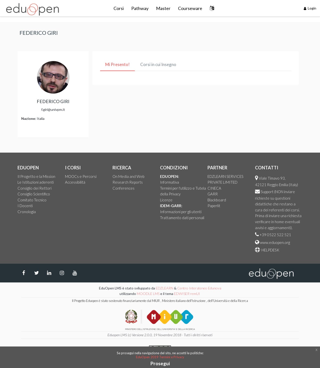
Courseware (190, 8)
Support (267, 191)
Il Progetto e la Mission (36, 176)
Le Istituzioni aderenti (36, 182)
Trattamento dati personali (182, 217)
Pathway (139, 8)
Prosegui (160, 363)
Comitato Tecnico (32, 200)
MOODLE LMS (148, 293)
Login (310, 8)
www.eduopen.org (275, 242)
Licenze (166, 200)
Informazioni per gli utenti (181, 211)
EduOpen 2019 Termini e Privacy (160, 357)
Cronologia (27, 211)
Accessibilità (75, 182)
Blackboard (217, 200)
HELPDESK (270, 250)
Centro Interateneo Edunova (199, 288)
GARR (213, 194)
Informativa (169, 182)
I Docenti (25, 205)
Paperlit (214, 205)
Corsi (119, 8)
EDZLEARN (164, 288)
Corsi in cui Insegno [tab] (158, 64)
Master (163, 8)
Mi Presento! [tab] (117, 64)
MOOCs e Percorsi (80, 176)
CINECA (214, 188)
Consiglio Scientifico (34, 194)
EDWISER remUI (187, 293)
